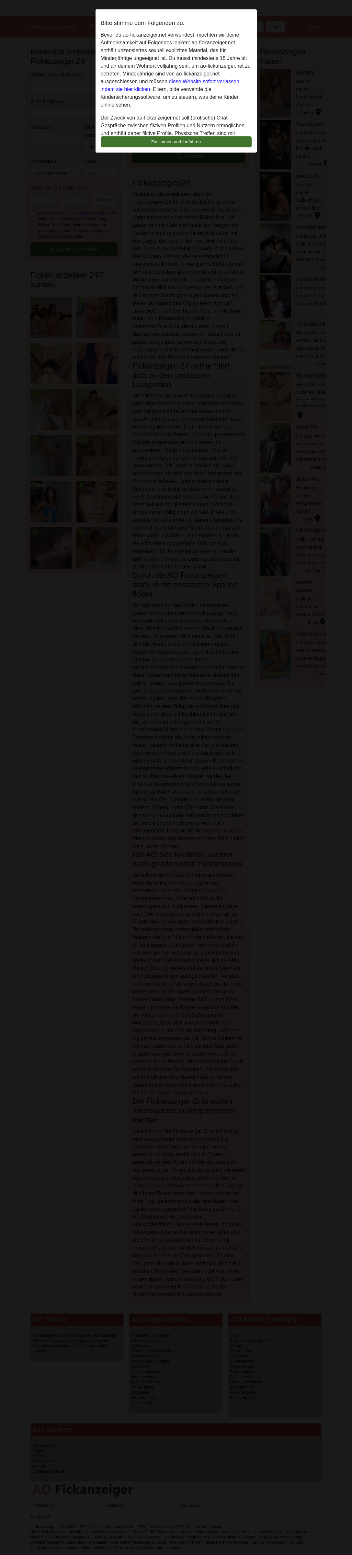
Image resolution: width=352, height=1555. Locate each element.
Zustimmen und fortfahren (176, 141)
